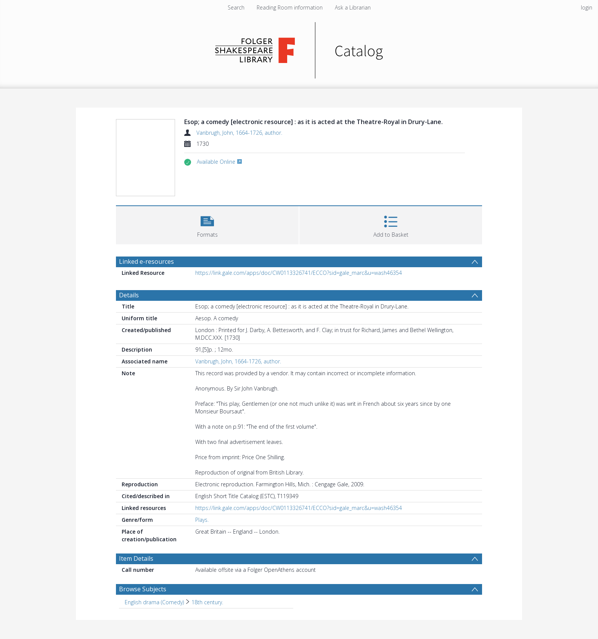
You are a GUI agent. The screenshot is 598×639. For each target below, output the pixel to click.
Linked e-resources (146, 261)
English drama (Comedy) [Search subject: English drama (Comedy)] (154, 602)
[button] (207, 224)
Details (129, 295)
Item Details (136, 558)
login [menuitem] (586, 7)
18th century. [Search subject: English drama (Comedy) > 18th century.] (207, 602)
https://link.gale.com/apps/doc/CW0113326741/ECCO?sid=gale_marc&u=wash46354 (298, 272)
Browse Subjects (142, 589)
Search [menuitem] (236, 7)
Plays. (202, 519)
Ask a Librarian (353, 7)
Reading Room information (290, 7)
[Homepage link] (299, 48)
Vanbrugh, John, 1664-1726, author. (239, 132)
